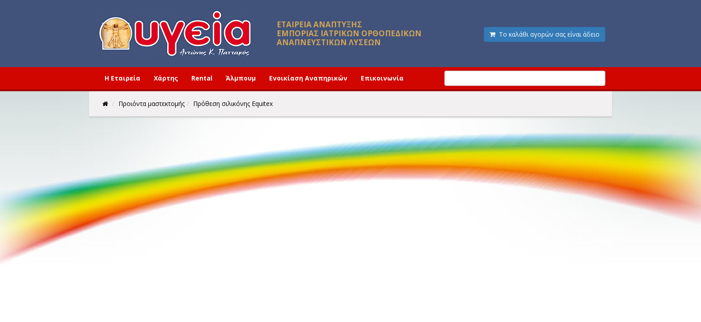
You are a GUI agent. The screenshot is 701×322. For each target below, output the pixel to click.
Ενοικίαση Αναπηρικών (308, 78)
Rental (201, 78)
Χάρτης (166, 78)
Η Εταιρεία (122, 78)
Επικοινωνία (382, 78)
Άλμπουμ (241, 78)
